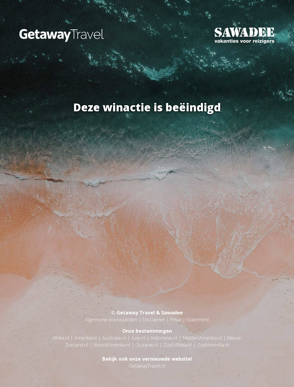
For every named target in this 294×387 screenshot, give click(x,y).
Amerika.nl (85, 338)
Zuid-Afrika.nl (177, 345)
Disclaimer (153, 319)
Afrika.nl (60, 338)
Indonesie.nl (163, 338)
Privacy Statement (189, 319)
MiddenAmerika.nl (202, 338)
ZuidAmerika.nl (213, 345)
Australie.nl (114, 338)
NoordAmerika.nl (111, 345)
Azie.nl (138, 338)
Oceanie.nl (146, 345)
